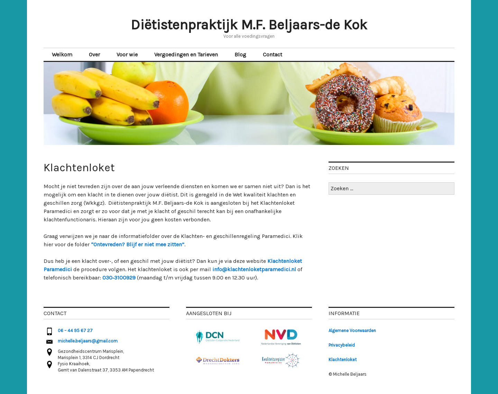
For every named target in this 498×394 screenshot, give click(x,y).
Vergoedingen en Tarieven (186, 54)
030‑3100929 (119, 277)
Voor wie (127, 54)
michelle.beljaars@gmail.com (88, 340)
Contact (272, 54)
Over (94, 54)
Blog (240, 54)
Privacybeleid (342, 345)
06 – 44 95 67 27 (75, 330)
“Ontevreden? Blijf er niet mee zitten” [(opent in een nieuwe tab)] (137, 244)
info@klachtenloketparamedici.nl (254, 269)
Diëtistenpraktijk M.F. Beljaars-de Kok (249, 25)
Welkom (62, 54)
